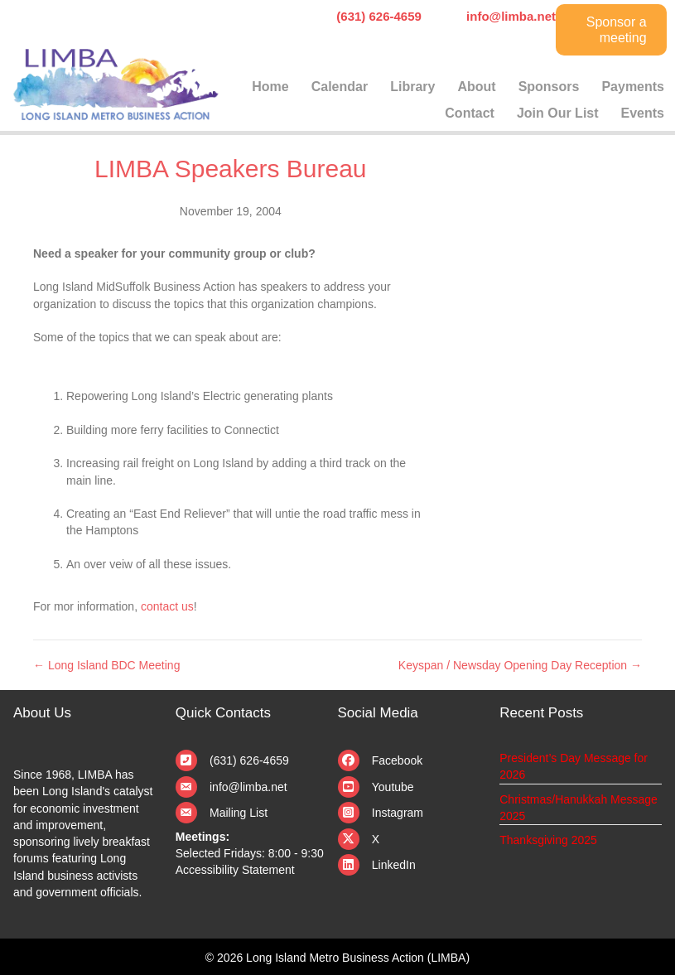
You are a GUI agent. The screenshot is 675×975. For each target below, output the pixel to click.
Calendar (339, 87)
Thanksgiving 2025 (548, 840)
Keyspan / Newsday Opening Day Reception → (520, 665)
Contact (469, 113)
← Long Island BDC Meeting (106, 665)
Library (412, 87)
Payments (632, 87)
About (476, 87)
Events (642, 113)
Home (270, 87)
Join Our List (558, 113)
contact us (167, 606)
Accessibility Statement (235, 869)
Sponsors (549, 87)
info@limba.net (248, 787)
